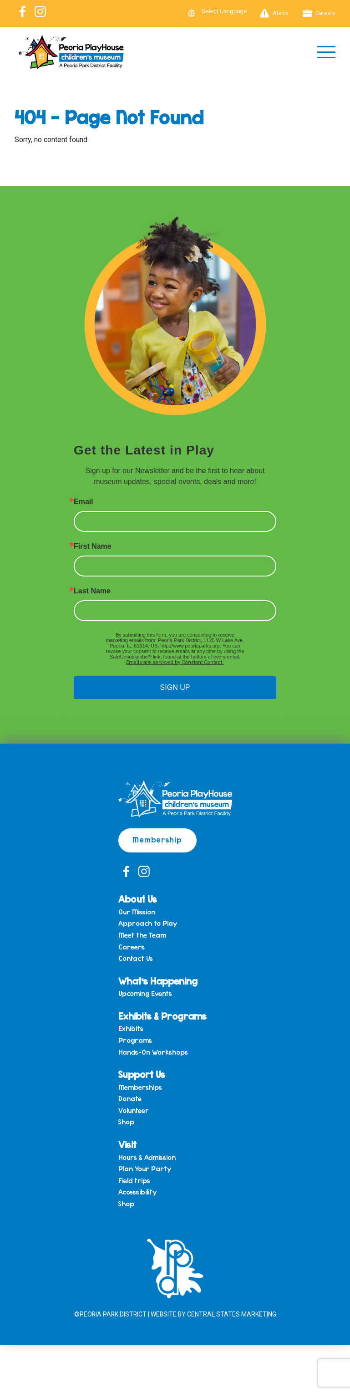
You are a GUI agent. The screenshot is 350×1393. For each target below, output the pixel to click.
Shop (126, 1123)
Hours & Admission (147, 1158)
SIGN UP (175, 688)
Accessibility (137, 1193)
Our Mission (136, 912)
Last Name (92, 591)
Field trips (134, 1182)
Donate (130, 1100)
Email (83, 502)
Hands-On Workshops (153, 1053)
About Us (137, 899)
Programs (135, 1041)
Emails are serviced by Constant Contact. (174, 663)
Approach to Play (147, 924)
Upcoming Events (145, 994)
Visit (127, 1145)
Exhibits (130, 1030)
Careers (319, 13)
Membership (158, 840)
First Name (93, 547)
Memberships (140, 1088)
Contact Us (135, 959)
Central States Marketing (232, 1315)
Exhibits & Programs (162, 1016)
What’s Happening (158, 981)
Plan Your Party (144, 1170)
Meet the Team (142, 936)
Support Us (142, 1075)
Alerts (274, 13)
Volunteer (133, 1111)
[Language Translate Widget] (229, 11)
